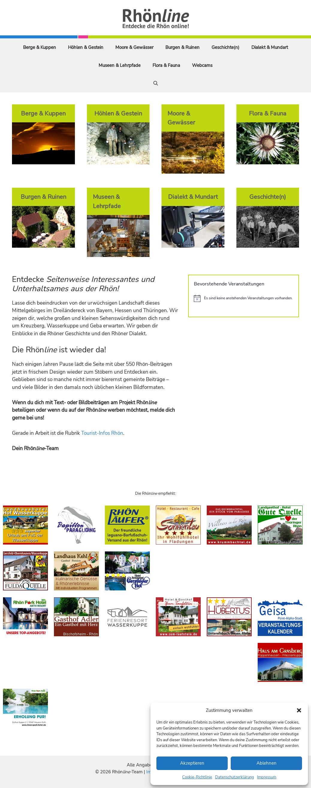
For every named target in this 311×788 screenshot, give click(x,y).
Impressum (266, 777)
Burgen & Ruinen (182, 47)
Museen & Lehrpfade (120, 65)
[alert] (243, 298)
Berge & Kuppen (39, 47)
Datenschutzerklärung (234, 777)
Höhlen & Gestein (85, 47)
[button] (299, 710)
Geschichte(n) (225, 47)
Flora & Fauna (166, 65)
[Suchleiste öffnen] (155, 83)
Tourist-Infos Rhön (102, 433)
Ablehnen (266, 763)
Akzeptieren (192, 763)
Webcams (202, 65)
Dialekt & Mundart (269, 47)
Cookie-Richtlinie (197, 777)
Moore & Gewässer (134, 47)
